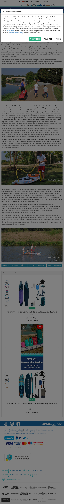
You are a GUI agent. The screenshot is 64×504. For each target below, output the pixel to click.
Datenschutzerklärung (16, 33)
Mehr (58, 39)
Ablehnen (48, 39)
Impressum (10, 31)
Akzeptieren (35, 39)
